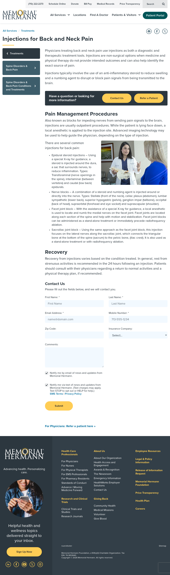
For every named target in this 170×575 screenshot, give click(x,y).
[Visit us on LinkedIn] (9, 564)
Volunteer (99, 514)
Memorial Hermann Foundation (147, 483)
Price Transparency (130, 3)
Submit (59, 406)
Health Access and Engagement (104, 464)
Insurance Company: (120, 328)
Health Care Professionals (69, 452)
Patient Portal (155, 15)
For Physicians (69, 461)
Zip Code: (50, 328)
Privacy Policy (73, 393)
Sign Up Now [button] (24, 551)
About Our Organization (108, 458)
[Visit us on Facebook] (17, 564)
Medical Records (105, 3)
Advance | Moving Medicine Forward (71, 489)
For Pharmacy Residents (75, 478)
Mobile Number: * (119, 313)
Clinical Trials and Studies (71, 511)
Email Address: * (54, 313)
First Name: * (52, 297)
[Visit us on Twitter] (33, 564)
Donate (75, 3)
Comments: (51, 344)
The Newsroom (102, 473)
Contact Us (117, 98)
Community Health (105, 505)
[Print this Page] (149, 31)
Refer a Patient (149, 98)
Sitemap (162, 546)
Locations (79, 15)
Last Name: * (116, 297)
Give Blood (100, 518)
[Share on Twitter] (165, 31)
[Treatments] (21, 53)
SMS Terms (56, 393)
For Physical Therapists (74, 470)
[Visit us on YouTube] (25, 564)
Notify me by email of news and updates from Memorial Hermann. (76, 374)
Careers (140, 508)
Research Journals (72, 516)
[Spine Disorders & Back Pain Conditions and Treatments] (21, 86)
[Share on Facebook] (157, 31)
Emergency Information (107, 478)
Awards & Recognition (107, 469)
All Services (60, 15)
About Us (99, 451)
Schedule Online (57, 3)
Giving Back (101, 498)
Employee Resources (148, 451)
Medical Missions (104, 510)
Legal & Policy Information (143, 460)
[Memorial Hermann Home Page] (21, 13)
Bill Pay (88, 3)
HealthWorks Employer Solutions (107, 484)
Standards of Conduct (73, 482)
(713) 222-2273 (35, 3)
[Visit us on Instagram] (40, 564)
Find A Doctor (99, 15)
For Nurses (67, 465)
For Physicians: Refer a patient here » (70, 426)
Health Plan (142, 500)
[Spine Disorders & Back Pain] (21, 68)
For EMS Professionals (74, 474)
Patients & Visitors (126, 15)
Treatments (28, 30)
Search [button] (156, 3)
